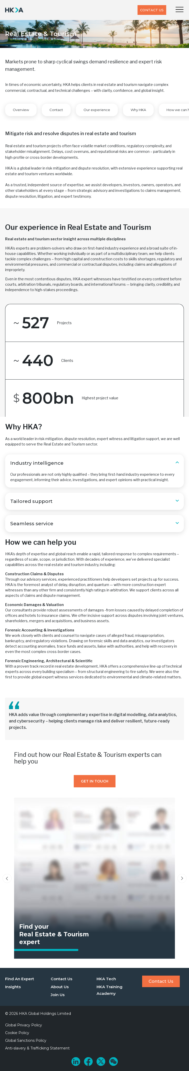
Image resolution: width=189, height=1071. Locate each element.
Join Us (58, 994)
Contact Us (152, 10)
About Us (60, 986)
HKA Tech (106, 978)
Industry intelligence (37, 463)
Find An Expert (19, 978)
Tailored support (31, 501)
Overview (21, 110)
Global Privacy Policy (23, 1025)
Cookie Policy (17, 1032)
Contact (56, 110)
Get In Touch (94, 781)
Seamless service (31, 524)
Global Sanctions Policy (25, 1040)
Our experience (96, 110)
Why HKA (138, 110)
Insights (13, 986)
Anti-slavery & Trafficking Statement (37, 1048)
